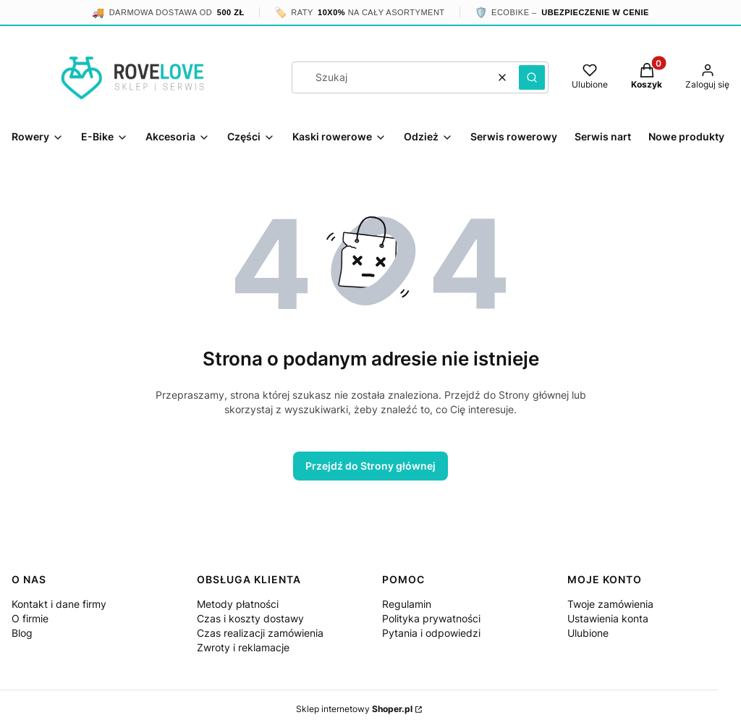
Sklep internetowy (354, 708)
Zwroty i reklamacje (243, 647)
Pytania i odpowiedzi (431, 633)
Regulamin (406, 604)
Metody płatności (238, 604)
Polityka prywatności (431, 618)
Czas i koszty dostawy (250, 618)
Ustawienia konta (607, 618)
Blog (22, 633)
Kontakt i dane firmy (59, 604)
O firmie (30, 618)
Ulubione (588, 633)
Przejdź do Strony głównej (370, 466)
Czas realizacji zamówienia (260, 633)
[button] (532, 77)
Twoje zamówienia (610, 604)
